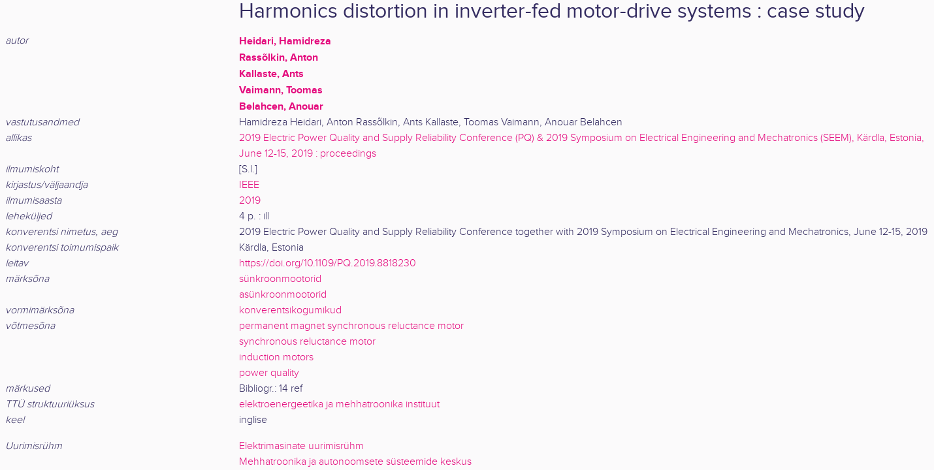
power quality (269, 373)
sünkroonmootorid (280, 279)
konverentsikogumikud (290, 310)
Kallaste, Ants (271, 73)
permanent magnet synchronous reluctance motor (351, 326)
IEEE (249, 185)
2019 (250, 201)
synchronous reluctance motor (307, 342)
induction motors (276, 357)
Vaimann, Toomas (281, 90)
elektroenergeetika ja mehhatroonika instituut (339, 404)
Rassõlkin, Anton (278, 57)
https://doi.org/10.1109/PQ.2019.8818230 (327, 263)
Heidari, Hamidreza (285, 41)
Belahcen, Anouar (281, 106)
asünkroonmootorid (283, 295)
